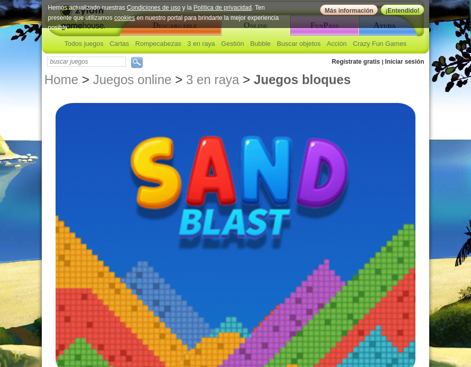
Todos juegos (83, 43)
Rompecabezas (158, 43)
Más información (349, 10)
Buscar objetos (299, 43)
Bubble (260, 43)
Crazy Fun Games (379, 43)
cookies (124, 17)
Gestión (232, 43)
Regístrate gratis (356, 61)
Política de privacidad (223, 7)
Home (61, 79)
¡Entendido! (402, 10)
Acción (337, 43)
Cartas (119, 43)
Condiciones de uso (153, 7)
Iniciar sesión (404, 61)
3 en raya (201, 43)
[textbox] (86, 62)
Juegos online (132, 79)
